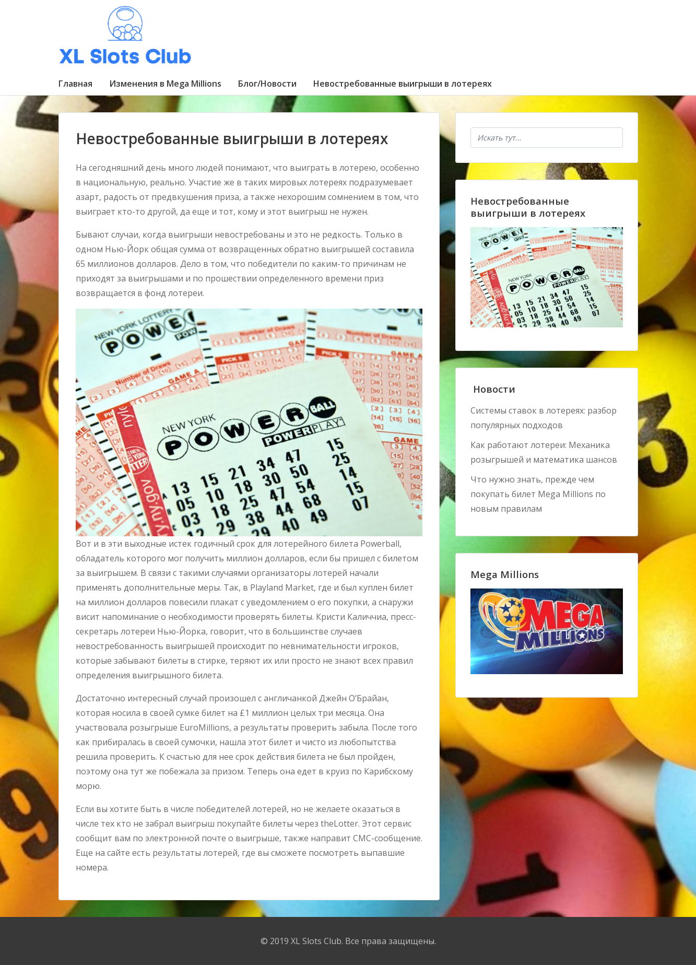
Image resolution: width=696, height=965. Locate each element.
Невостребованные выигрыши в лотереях (402, 83)
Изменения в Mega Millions (165, 83)
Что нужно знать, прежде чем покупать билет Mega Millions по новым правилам (538, 494)
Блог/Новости (267, 83)
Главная (75, 83)
